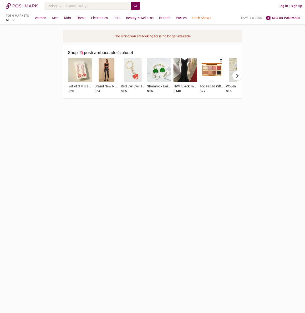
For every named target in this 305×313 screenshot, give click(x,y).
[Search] (97, 6)
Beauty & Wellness (140, 18)
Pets (116, 18)
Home (81, 18)
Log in (283, 6)
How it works (251, 18)
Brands (164, 18)
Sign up (296, 6)
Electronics (99, 18)
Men (55, 18)
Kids (67, 18)
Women (40, 18)
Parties (181, 18)
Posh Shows (201, 18)
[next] (237, 76)
